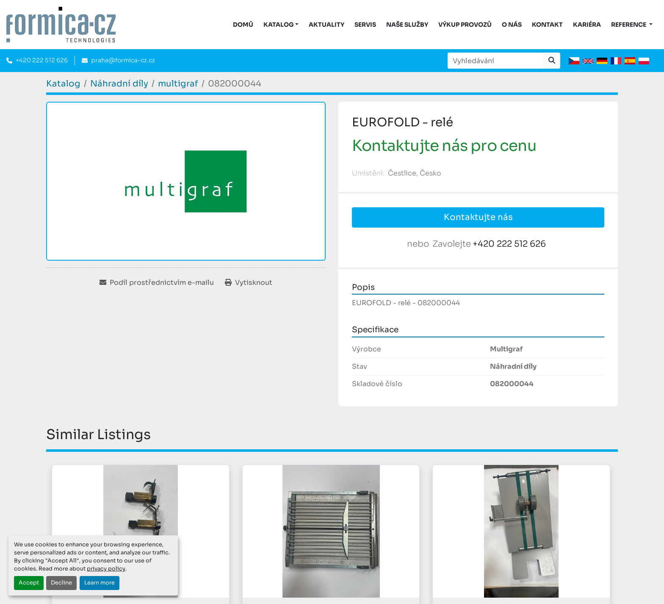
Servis (365, 24)
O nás (512, 24)
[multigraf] (178, 83)
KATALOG (278, 24)
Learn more (99, 582)
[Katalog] (63, 83)
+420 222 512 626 (42, 60)
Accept (29, 582)
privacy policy (106, 568)
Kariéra (587, 24)
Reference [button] (629, 24)
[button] (281, 24)
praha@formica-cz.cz (123, 60)
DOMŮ (243, 24)
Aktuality (326, 24)
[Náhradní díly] (119, 83)
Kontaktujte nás (478, 217)
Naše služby (407, 24)
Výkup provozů (465, 24)
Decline (61, 582)
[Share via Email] (156, 283)
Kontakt (547, 24)
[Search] (495, 61)
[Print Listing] (248, 283)
